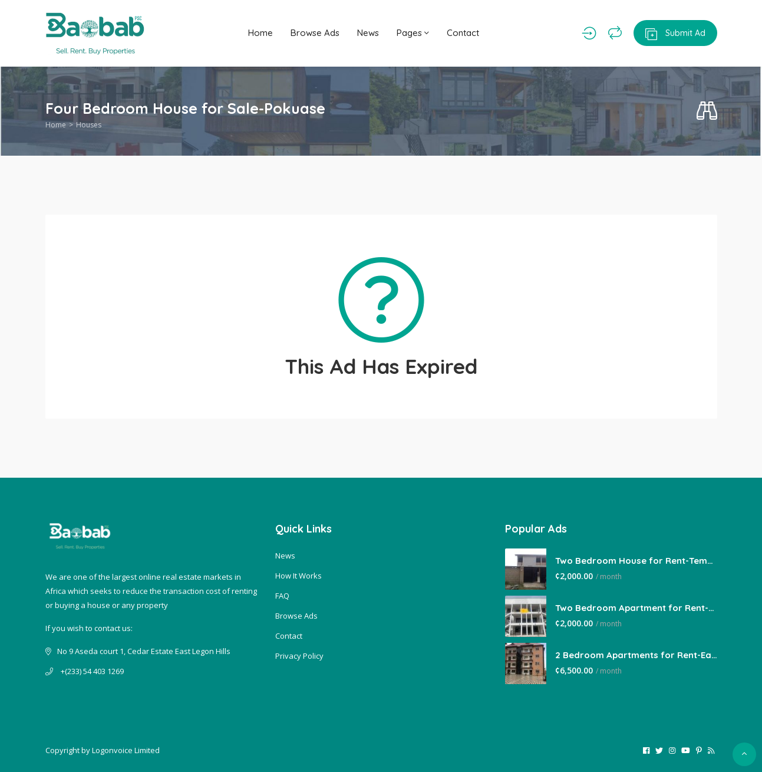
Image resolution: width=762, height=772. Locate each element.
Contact (463, 32)
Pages (413, 32)
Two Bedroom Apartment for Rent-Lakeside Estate (636, 607)
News (368, 32)
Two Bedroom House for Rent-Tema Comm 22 (636, 560)
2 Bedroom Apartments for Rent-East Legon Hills (636, 655)
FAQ (282, 595)
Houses (88, 125)
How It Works (298, 575)
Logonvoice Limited (126, 750)
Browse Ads (315, 32)
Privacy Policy (299, 656)
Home (260, 32)
